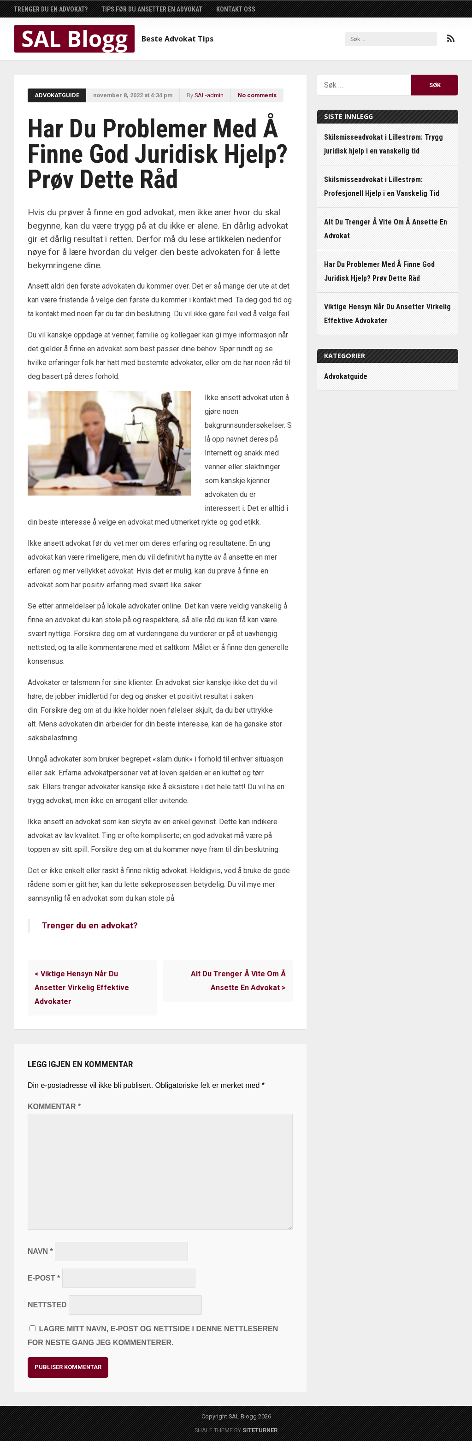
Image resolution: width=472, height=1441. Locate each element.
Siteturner (259, 1430)
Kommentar (54, 1106)
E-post (44, 1278)
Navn (40, 1251)
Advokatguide (57, 95)
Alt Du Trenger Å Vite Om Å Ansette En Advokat (238, 980)
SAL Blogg (74, 39)
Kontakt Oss (235, 9)
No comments (257, 95)
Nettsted (47, 1305)
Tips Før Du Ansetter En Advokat (151, 9)
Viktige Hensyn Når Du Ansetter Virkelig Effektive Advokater (82, 987)
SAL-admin (209, 95)
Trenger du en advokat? (51, 9)
